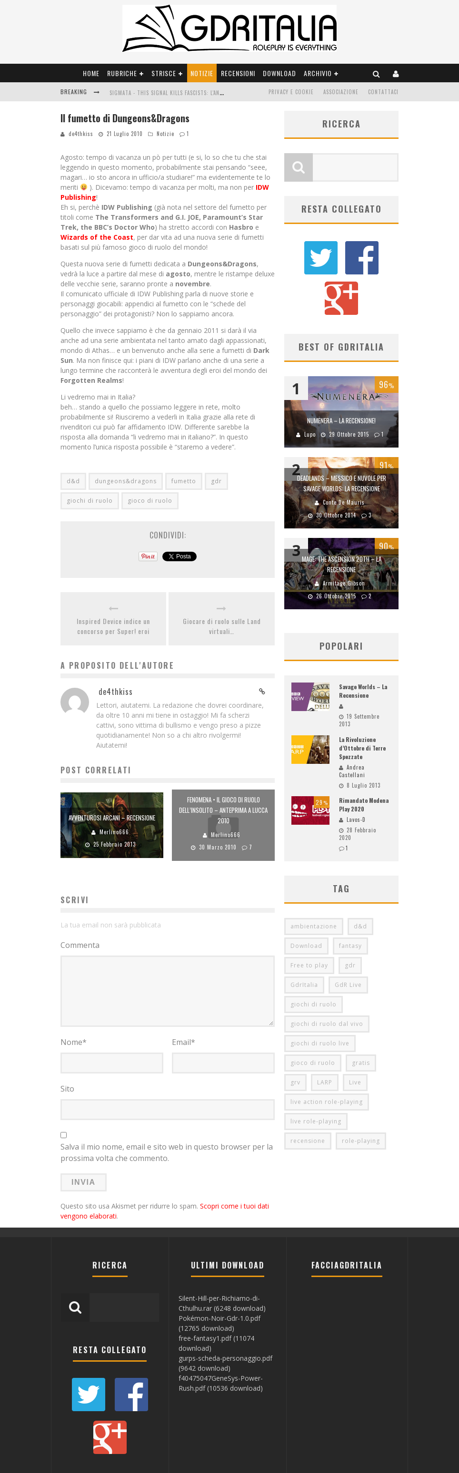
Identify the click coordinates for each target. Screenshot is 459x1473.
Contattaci (383, 92)
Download (279, 73)
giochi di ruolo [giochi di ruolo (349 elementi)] (313, 961)
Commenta (80, 945)
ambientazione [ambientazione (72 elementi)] (313, 883)
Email (183, 1042)
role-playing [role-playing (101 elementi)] (361, 1097)
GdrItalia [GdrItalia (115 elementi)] (304, 941)
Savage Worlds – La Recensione (363, 647)
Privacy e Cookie (291, 92)
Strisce (163, 73)
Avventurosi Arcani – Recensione (112, 817)
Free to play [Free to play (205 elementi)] (309, 922)
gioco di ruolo (150, 501)
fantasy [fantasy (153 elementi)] (350, 902)
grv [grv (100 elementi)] (295, 1039)
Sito (67, 1088)
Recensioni (238, 73)
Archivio (318, 73)
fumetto (183, 481)
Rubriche (122, 73)
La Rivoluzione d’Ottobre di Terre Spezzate (362, 704)
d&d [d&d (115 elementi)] (360, 883)
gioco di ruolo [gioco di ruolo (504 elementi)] (312, 1019)
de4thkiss (81, 133)
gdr (216, 481)
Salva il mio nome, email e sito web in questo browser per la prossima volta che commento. (166, 1152)
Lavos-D (356, 776)
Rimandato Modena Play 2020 (364, 761)
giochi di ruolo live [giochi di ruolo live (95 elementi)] (319, 1000)
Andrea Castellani (352, 728)
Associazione (341, 92)
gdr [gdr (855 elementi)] (350, 922)
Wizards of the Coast (96, 237)
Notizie (201, 73)
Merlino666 (114, 832)
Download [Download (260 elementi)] (306, 902)
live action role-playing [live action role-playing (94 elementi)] (326, 1058)
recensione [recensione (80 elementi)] (307, 1097)
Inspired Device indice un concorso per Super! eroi (113, 626)
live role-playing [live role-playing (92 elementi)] (315, 1078)
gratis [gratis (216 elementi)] (361, 1019)
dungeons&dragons (126, 481)
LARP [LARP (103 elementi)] (324, 1039)
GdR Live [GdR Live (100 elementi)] (348, 941)
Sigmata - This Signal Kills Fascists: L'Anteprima (175, 93)
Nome (73, 1042)
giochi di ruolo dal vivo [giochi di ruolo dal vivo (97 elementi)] (326, 980)
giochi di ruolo (90, 501)
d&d (73, 481)
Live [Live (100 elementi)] (355, 1039)
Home (91, 73)
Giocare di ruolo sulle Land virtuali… (222, 626)
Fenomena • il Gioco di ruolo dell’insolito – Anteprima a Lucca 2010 (223, 810)
